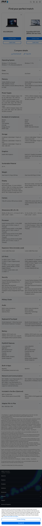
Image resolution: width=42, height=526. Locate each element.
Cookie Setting (21, 519)
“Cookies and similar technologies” (10, 516)
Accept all (21, 523)
